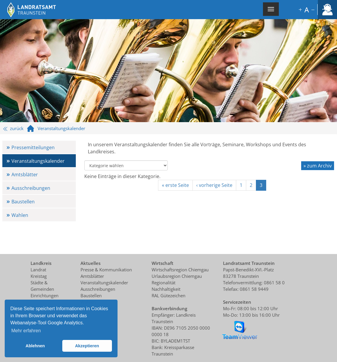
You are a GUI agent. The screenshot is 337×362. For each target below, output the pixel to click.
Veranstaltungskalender (38, 161)
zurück (13, 128)
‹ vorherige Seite (214, 185)
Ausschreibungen (30, 188)
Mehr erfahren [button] (26, 330)
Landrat (38, 270)
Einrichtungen (44, 295)
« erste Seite (175, 185)
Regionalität (163, 282)
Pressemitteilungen (33, 147)
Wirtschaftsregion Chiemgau (180, 270)
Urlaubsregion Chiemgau (177, 276)
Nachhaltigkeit (166, 289)
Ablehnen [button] (35, 345)
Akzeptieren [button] (87, 345)
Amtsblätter (24, 174)
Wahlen (19, 215)
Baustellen (23, 201)
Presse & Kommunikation (106, 270)
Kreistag (39, 276)
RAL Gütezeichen (168, 295)
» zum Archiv (318, 165)
